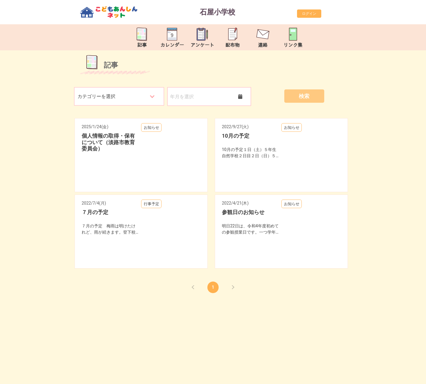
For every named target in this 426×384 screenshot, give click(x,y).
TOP (403, 376)
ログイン (309, 14)
